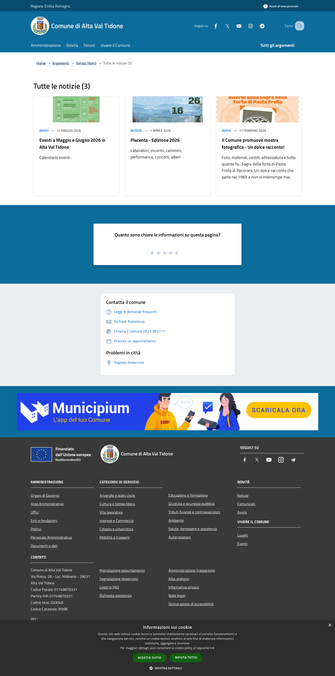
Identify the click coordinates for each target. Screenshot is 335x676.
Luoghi (242, 535)
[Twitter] (222, 26)
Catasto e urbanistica (116, 529)
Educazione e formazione (188, 495)
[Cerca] (298, 25)
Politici (36, 529)
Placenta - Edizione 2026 (155, 140)
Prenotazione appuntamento (122, 570)
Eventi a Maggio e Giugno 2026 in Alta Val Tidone (72, 143)
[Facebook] (210, 26)
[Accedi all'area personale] (280, 6)
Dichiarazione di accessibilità (191, 604)
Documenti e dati (44, 545)
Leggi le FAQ (109, 587)
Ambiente (176, 520)
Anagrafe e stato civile (117, 495)
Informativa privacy (183, 587)
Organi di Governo (45, 495)
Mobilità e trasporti (115, 537)
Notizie (136, 130)
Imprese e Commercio (117, 520)
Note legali (176, 595)
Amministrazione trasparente (191, 570)
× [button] (330, 625)
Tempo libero (86, 63)
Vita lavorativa (111, 512)
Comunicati (246, 504)
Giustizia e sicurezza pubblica (191, 503)
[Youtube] (234, 26)
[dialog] (167, 648)
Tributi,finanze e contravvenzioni (194, 512)
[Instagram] (245, 26)
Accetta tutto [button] (149, 658)
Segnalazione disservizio (119, 579)
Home (41, 63)
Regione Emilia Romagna (50, 6)
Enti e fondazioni (44, 520)
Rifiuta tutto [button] (186, 657)
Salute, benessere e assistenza (192, 528)
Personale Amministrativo (51, 537)
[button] (167, 668)
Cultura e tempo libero (117, 504)
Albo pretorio (178, 579)
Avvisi (44, 130)
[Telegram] (257, 26)
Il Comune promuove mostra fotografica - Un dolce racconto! (253, 143)
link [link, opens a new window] (212, 648)
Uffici (35, 512)
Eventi (242, 543)
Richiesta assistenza (116, 595)
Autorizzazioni (179, 537)
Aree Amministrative (47, 504)
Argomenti (60, 63)
